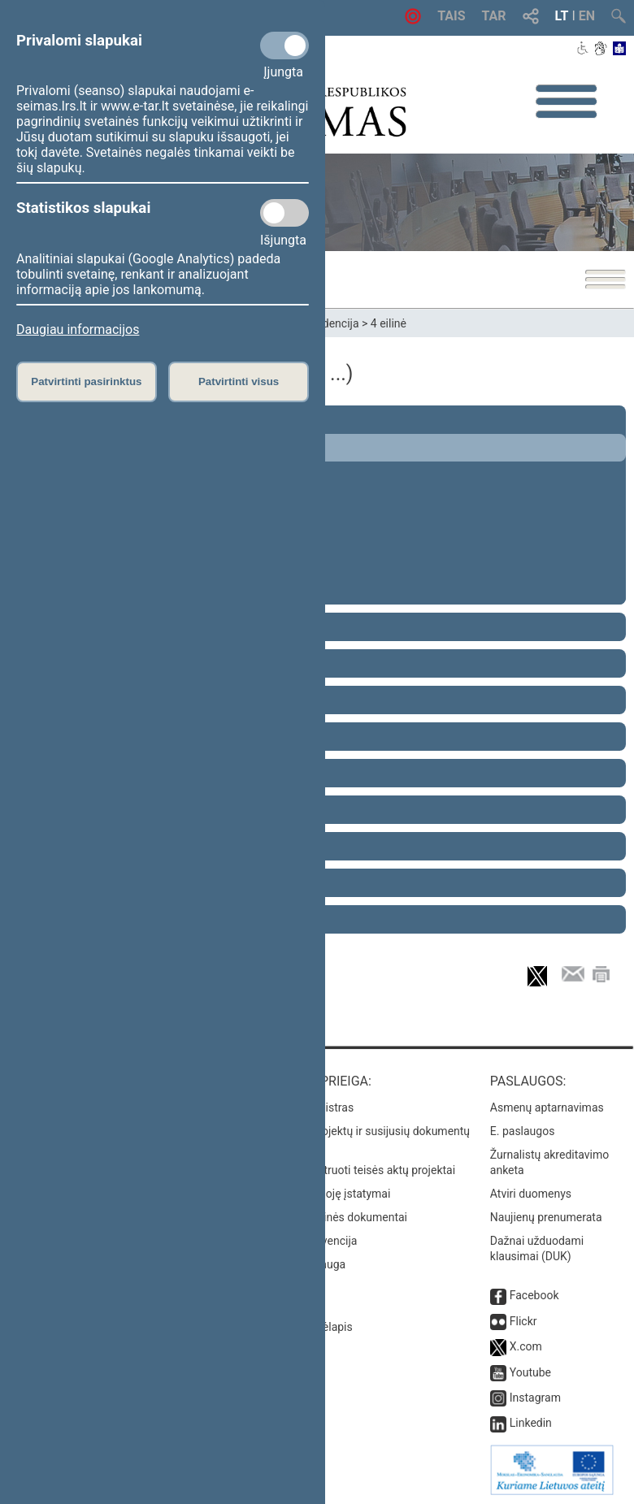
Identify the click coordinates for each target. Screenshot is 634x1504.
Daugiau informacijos (77, 329)
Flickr (523, 1321)
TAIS (451, 16)
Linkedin (531, 1422)
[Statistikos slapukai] (284, 213)
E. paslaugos (522, 1131)
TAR (494, 16)
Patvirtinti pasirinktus (86, 381)
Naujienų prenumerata (546, 1217)
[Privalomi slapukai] (284, 45)
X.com (526, 1346)
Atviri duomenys (530, 1193)
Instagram (535, 1397)
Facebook (534, 1295)
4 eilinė (388, 323)
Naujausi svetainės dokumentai (328, 1217)
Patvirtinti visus (238, 381)
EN (587, 16)
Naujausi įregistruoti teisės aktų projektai (352, 1170)
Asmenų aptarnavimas (547, 1107)
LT (562, 16)
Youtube (530, 1372)
